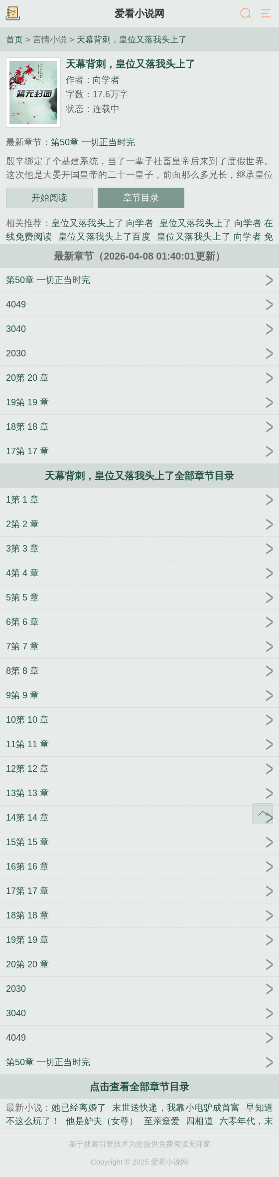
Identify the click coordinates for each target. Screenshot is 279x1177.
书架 (12, 13)
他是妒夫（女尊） (102, 1121)
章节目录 (141, 198)
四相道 (199, 1121)
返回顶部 (262, 813)
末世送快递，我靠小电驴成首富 (176, 1108)
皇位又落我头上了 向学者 (102, 223)
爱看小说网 (139, 13)
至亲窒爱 (162, 1121)
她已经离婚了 (78, 1108)
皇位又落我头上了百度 (104, 237)
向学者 (106, 80)
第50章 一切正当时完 (93, 142)
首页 (14, 39)
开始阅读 (49, 198)
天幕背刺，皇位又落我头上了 (132, 39)
